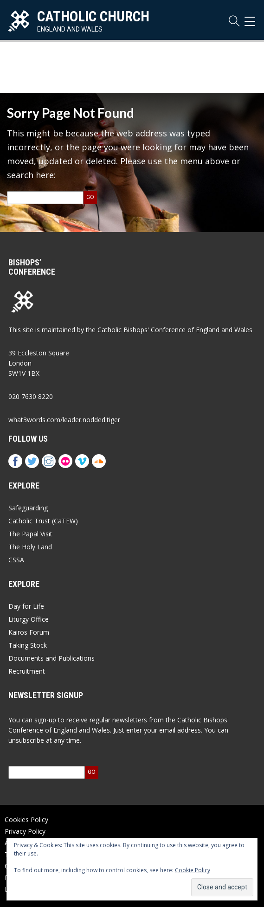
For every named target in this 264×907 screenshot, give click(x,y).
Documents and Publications (51, 658)
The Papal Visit (30, 533)
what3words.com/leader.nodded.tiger (64, 419)
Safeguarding (28, 507)
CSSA (16, 559)
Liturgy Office (28, 619)
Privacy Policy (25, 831)
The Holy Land (30, 546)
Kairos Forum (28, 632)
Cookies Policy (26, 819)
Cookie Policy (192, 870)
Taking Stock (27, 645)
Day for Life (26, 606)
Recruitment (26, 671)
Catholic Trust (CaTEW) (43, 520)
